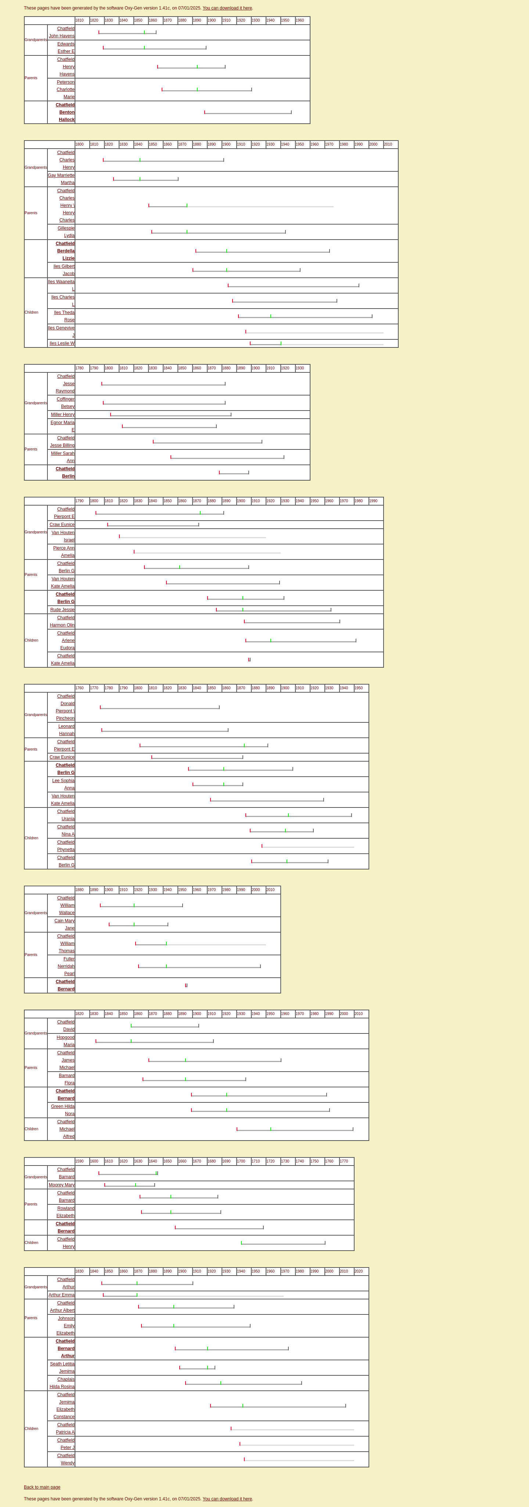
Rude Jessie (62, 609)
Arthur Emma (61, 1295)
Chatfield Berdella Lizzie (65, 251)
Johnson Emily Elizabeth (66, 1326)
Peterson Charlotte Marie (66, 89)
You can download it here (227, 8)
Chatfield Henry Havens (66, 67)
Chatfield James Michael (66, 1060)
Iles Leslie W (62, 343)
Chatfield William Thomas (66, 943)
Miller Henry (63, 414)
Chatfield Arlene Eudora (66, 640)
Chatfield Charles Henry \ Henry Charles (66, 205)
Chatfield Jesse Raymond (65, 384)
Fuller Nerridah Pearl (66, 966)
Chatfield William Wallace (66, 905)
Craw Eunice (62, 524)
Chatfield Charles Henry (66, 160)
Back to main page (42, 1487)
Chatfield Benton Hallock (65, 112)
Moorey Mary (62, 1184)
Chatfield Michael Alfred (66, 1129)
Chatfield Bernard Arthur (65, 1348)
